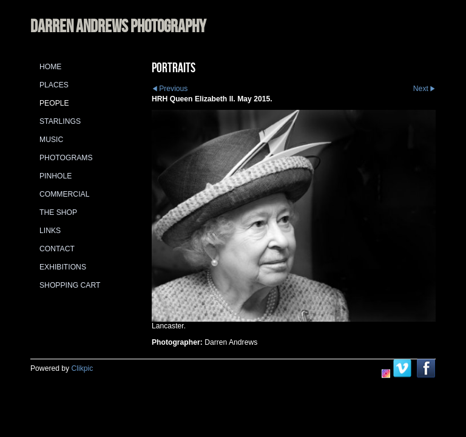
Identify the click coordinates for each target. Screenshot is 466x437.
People (54, 103)
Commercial (64, 194)
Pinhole (55, 176)
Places (54, 85)
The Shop (58, 212)
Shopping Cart (69, 285)
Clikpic (82, 368)
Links (50, 230)
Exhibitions (62, 267)
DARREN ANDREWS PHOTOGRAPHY (118, 25)
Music (51, 139)
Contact (57, 249)
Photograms (66, 158)
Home (50, 67)
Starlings (60, 121)
